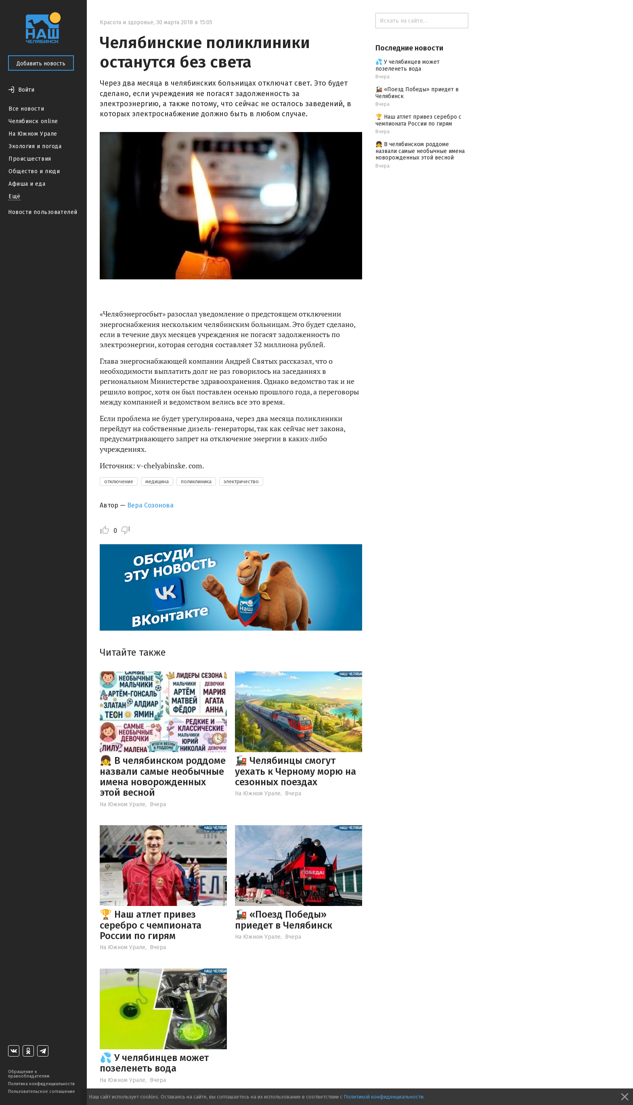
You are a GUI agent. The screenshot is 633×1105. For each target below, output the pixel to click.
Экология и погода (35, 146)
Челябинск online (33, 121)
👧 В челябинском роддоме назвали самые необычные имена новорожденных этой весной (163, 776)
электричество (241, 481)
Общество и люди (34, 171)
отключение (118, 481)
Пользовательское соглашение (41, 1091)
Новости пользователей (43, 212)
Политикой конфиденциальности (383, 1097)
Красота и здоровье (126, 22)
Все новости (26, 108)
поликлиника (196, 481)
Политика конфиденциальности (41, 1084)
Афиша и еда (26, 183)
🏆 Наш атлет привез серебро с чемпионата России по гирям (150, 925)
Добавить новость (41, 63)
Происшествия (29, 158)
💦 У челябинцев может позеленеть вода (154, 1063)
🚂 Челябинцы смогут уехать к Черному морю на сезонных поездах (295, 771)
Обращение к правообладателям (28, 1073)
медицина (157, 481)
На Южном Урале (32, 133)
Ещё (14, 196)
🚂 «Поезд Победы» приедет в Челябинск (283, 920)
